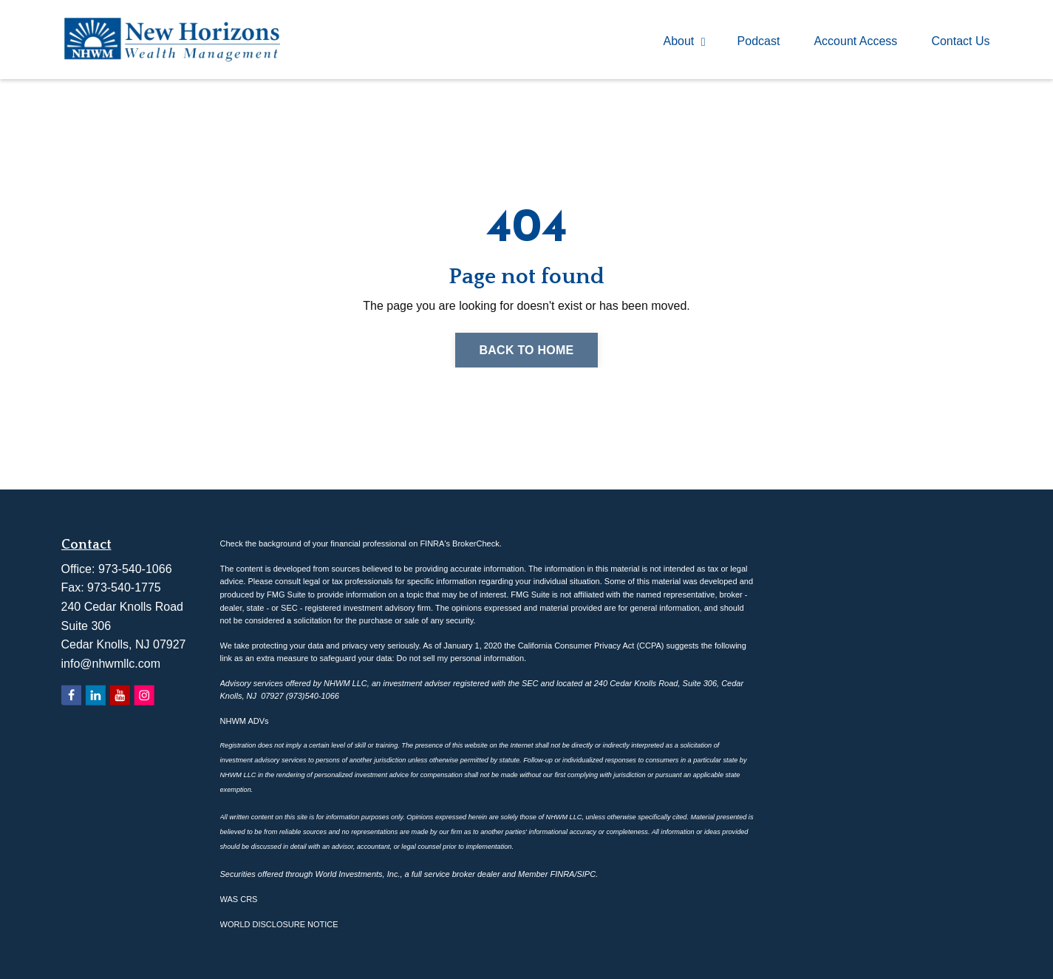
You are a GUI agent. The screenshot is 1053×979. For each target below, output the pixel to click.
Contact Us (960, 41)
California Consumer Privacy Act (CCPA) (591, 645)
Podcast (758, 41)
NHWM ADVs (244, 721)
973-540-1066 (135, 569)
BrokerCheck (476, 543)
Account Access (855, 41)
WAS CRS (239, 899)
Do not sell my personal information (460, 658)
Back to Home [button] (526, 350)
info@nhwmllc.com (111, 663)
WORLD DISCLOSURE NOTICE (279, 924)
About (685, 41)
